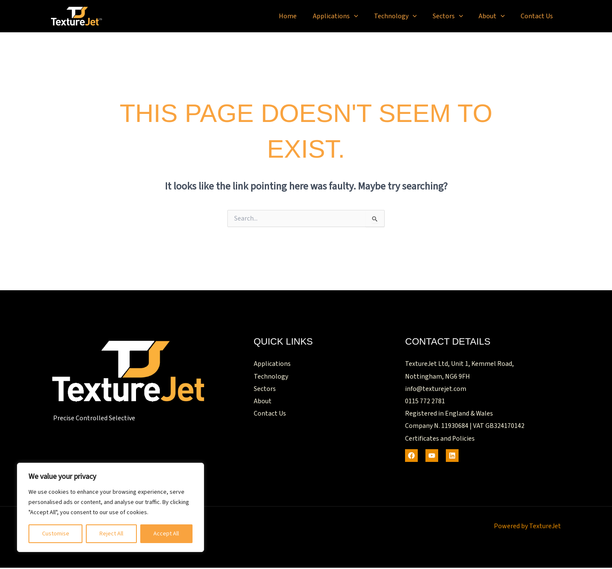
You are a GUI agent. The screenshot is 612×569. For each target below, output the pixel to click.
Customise (55, 533)
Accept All (166, 533)
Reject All (111, 533)
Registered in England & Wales (449, 414)
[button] (364, 16)
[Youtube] (431, 456)
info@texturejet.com (435, 389)
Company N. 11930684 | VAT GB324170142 (464, 427)
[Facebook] (411, 456)
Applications (345, 16)
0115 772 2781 (425, 402)
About (495, 16)
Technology (403, 16)
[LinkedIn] (452, 456)
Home (300, 16)
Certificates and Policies (440, 439)
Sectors (453, 16)
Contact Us (538, 16)
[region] (110, 507)
